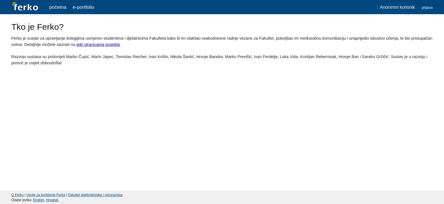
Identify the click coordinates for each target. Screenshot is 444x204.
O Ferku (17, 195)
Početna (58, 7)
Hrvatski (52, 200)
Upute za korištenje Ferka (45, 195)
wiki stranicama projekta (98, 44)
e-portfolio (83, 7)
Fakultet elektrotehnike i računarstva (95, 195)
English (38, 200)
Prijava (427, 7)
